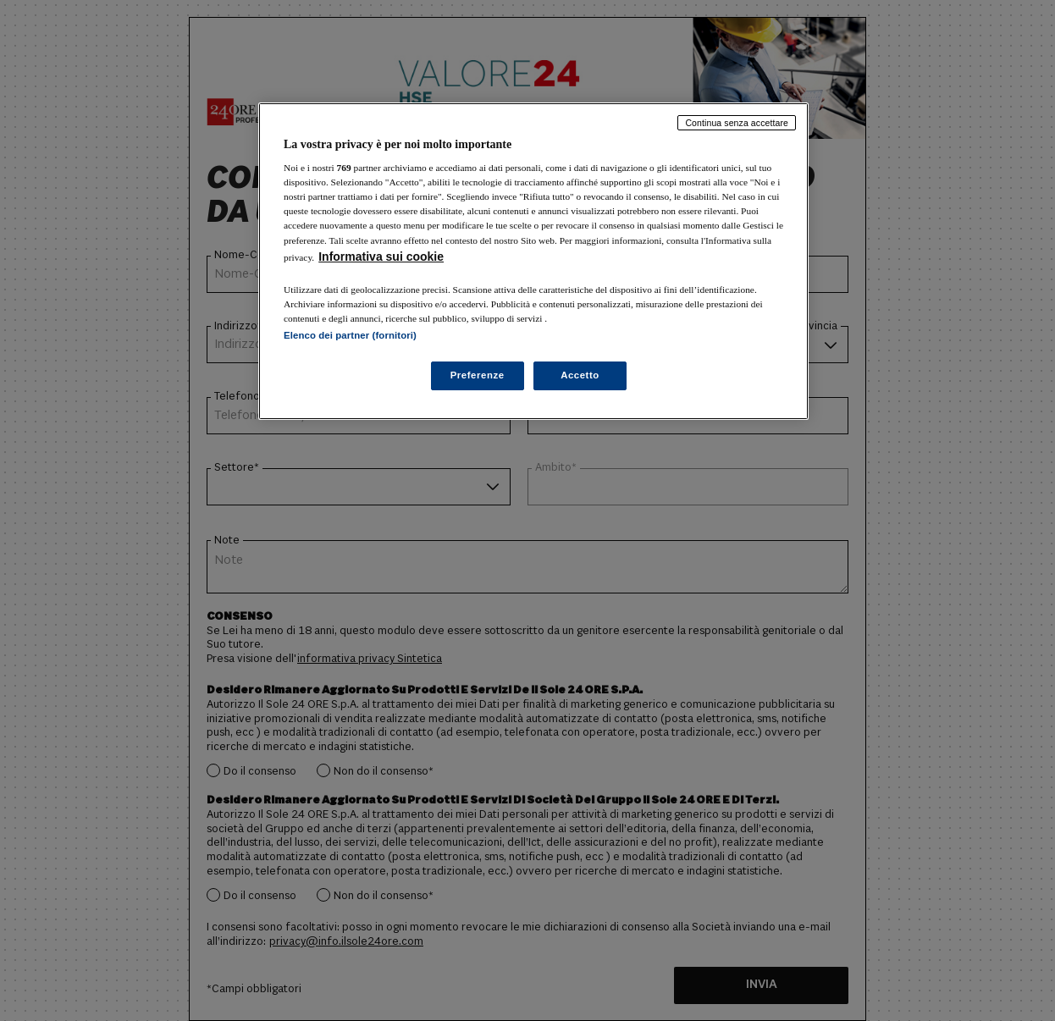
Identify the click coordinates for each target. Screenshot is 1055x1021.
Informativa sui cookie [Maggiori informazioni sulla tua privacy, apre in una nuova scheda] (381, 256)
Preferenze (477, 375)
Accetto (580, 375)
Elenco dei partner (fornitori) (350, 335)
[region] (533, 261)
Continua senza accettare (736, 123)
